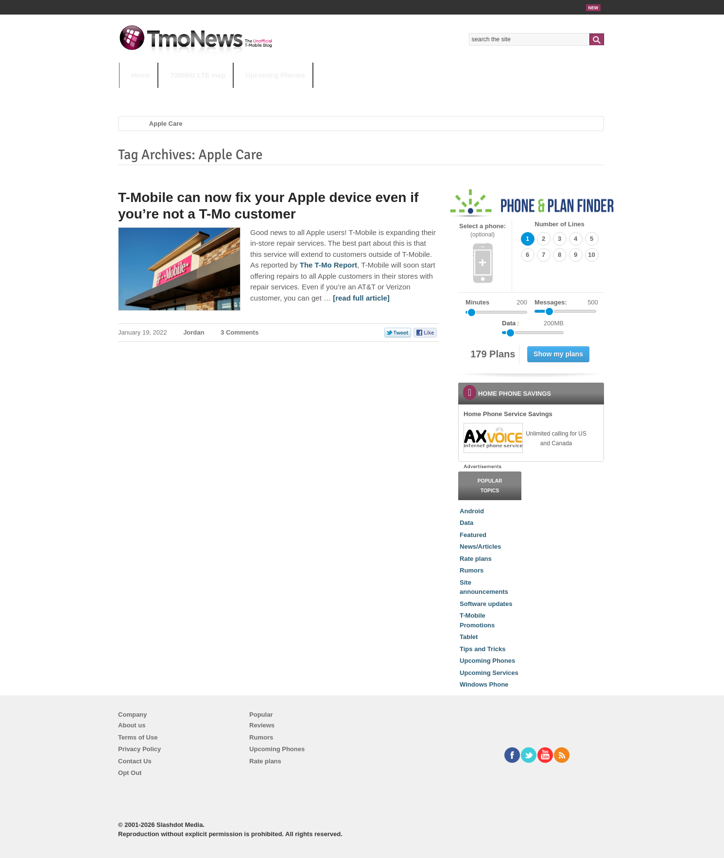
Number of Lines (559, 224)
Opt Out (129, 772)
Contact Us (135, 761)
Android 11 (289, 94)
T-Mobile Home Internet (447, 94)
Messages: (566, 302)
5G (186, 94)
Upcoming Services (489, 672)
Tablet (469, 636)
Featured (473, 534)
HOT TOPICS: (143, 94)
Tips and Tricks (482, 649)
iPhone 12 (232, 94)
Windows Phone (484, 684)
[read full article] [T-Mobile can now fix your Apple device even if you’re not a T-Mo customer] (361, 298)
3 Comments (240, 332)
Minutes (477, 302)
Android (472, 511)
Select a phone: (482, 230)
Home (140, 75)
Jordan (193, 332)
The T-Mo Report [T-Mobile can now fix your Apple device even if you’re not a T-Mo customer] (328, 265)
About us (131, 725)
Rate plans (476, 558)
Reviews (262, 725)
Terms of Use (137, 737)
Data (466, 522)
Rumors (471, 570)
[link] (493, 438)
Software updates (486, 603)
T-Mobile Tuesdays (358, 94)
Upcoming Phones (275, 75)
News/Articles (480, 546)
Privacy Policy (139, 749)
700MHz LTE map (197, 75)
